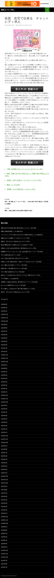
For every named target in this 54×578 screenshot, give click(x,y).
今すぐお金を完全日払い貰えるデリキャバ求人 (15, 258)
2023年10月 (4, 402)
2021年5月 (4, 500)
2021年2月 (4, 510)
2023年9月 (4, 405)
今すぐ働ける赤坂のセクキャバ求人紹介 (13, 272)
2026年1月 (4, 311)
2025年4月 (4, 341)
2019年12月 (4, 550)
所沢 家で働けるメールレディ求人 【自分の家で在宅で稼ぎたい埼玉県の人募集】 (27, 201)
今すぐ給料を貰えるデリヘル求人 (11, 255)
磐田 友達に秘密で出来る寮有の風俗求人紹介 (27, 209)
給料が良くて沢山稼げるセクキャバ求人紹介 (14, 268)
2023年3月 (4, 425)
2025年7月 (4, 331)
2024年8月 (4, 368)
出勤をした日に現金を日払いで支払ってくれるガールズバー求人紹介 (21, 261)
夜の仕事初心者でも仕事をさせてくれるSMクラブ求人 (17, 245)
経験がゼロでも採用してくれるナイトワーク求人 (15, 238)
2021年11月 (4, 479)
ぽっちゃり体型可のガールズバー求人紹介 (13, 285)
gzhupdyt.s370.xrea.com (24, 25)
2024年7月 (4, 371)
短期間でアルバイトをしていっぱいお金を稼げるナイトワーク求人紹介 (22, 251)
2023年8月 (4, 409)
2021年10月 (4, 483)
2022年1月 (4, 473)
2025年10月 (4, 321)
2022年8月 (4, 449)
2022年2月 (4, 469)
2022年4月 (4, 462)
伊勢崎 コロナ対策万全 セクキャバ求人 (21, 189)
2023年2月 (4, 429)
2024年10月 (4, 361)
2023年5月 (4, 419)
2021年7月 (4, 493)
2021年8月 (4, 489)
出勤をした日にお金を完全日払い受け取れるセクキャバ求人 (19, 248)
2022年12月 (4, 436)
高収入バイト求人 (7, 10)
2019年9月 (4, 560)
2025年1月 (4, 351)
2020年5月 (4, 540)
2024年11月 (4, 358)
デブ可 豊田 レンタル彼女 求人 (10, 278)
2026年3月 (4, 304)
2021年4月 (4, 503)
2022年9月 (4, 446)
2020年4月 (4, 543)
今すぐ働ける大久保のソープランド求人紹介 (14, 265)
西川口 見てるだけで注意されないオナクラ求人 (15, 292)
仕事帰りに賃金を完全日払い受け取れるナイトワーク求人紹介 (19, 282)
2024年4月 (4, 382)
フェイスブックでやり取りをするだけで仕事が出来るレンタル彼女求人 (22, 234)
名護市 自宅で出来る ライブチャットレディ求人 (24, 180)
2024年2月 (4, 388)
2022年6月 (4, 456)
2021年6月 (4, 496)
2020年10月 (4, 523)
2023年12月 (4, 395)
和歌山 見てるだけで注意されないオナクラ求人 (15, 241)
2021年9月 (4, 486)
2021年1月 (4, 513)
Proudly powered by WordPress (9, 575)
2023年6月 (4, 415)
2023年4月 (4, 422)
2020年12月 (4, 516)
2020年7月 (4, 533)
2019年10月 (4, 557)
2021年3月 (4, 506)
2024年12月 (4, 355)
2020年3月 (4, 547)
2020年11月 (4, 520)
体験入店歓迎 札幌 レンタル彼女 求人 (12, 231)
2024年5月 (4, 378)
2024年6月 (4, 375)
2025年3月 (4, 345)
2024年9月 (4, 365)
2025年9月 (4, 324)
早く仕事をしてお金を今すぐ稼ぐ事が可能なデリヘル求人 (18, 288)
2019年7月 (4, 567)
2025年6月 (4, 334)
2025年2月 (4, 348)
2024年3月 (4, 385)
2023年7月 (4, 412)
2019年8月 (4, 564)
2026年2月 (4, 307)
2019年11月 (4, 553)
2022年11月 (4, 439)
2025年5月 (4, 338)
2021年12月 (4, 476)
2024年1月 (4, 392)
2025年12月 (4, 314)
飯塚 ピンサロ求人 (13, 185)
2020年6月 (4, 537)
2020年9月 (4, 527)
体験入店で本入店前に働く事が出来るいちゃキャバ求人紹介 (19, 228)
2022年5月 (4, 459)
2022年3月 (4, 466)
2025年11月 (4, 318)
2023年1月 (4, 432)
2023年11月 (4, 398)
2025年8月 (4, 328)
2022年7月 (4, 452)
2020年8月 (4, 530)
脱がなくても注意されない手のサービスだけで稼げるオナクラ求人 (20, 275)
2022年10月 (4, 442)
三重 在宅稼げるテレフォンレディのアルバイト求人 (25, 169)
